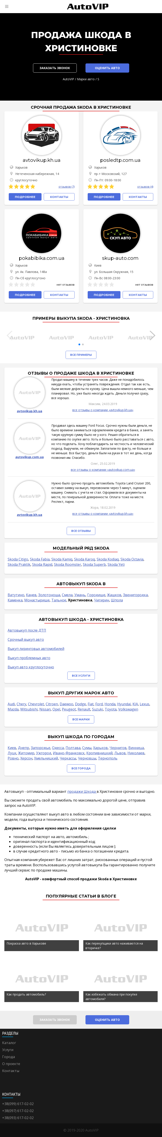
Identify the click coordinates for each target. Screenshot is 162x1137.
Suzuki (97, 709)
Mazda (13, 709)
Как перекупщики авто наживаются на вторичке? (114, 945)
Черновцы (87, 758)
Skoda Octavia (131, 559)
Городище (96, 594)
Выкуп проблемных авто (29, 657)
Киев (12, 747)
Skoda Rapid (42, 564)
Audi (11, 704)
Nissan (45, 709)
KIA (135, 704)
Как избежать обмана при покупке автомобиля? (111, 996)
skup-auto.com (120, 258)
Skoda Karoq (84, 559)
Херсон (26, 758)
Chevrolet (36, 704)
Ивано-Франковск (69, 753)
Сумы (86, 747)
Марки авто (86, 79)
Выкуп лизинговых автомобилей (36, 648)
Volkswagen (128, 709)
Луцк (12, 753)
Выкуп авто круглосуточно (31, 667)
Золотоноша (49, 594)
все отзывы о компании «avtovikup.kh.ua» (102, 410)
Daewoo (66, 704)
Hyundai (124, 704)
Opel (56, 709)
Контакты (10, 1070)
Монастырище (37, 600)
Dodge (80, 704)
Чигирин (101, 600)
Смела (67, 594)
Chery (21, 704)
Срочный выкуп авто (26, 639)
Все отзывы (81, 531)
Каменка (15, 600)
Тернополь (107, 758)
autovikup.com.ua (29, 457)
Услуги (7, 1049)
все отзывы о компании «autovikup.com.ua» (103, 470)
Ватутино (16, 594)
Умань (79, 594)
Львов (120, 753)
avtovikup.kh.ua (42, 160)
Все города (81, 768)
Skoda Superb (94, 564)
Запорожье (40, 747)
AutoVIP (68, 79)
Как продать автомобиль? (26, 994)
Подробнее (25, 197)
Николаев (136, 753)
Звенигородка (135, 594)
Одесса (58, 747)
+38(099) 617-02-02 (18, 1103)
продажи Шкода (82, 791)
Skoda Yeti (116, 564)
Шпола (117, 600)
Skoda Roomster (67, 564)
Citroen (52, 704)
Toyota (111, 709)
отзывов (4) (145, 187)
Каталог (9, 1042)
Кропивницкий (99, 753)
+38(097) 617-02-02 (18, 1110)
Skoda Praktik (19, 564)
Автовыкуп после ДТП (27, 630)
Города (8, 1056)
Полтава (73, 747)
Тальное (58, 600)
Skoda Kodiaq (108, 559)
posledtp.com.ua (120, 160)
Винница (136, 747)
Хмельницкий (46, 758)
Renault (84, 709)
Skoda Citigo (18, 559)
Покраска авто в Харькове (26, 943)
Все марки (81, 719)
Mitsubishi (29, 709)
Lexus (144, 704)
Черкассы (68, 758)
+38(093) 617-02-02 (18, 1117)
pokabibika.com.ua (41, 258)
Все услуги (81, 675)
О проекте (11, 1063)
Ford (99, 704)
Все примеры (81, 354)
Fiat (91, 704)
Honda (110, 704)
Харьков (100, 747)
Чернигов (118, 747)
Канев (31, 594)
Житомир (26, 753)
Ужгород (43, 753)
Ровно (13, 758)
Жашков (114, 594)
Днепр (23, 747)
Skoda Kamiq (61, 559)
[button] (79, 344)
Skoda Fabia (40, 559)
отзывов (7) (67, 187)
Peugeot (69, 709)
